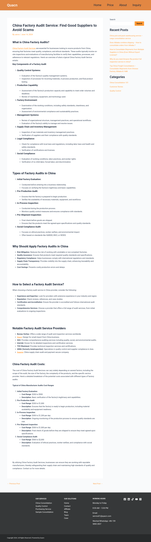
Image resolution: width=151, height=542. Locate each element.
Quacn (12, 5)
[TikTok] (132, 499)
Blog (66, 512)
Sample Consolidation (44, 512)
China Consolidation (44, 503)
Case (66, 518)
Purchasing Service (43, 509)
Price (110, 5)
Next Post (97, 483)
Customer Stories (117, 87)
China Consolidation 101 (120, 82)
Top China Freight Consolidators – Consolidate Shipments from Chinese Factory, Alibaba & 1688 (125, 68)
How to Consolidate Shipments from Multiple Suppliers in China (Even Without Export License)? (126, 52)
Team (66, 515)
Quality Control (116, 91)
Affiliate (67, 509)
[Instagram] (140, 499)
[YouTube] (136, 499)
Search (112, 19)
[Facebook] (125, 499)
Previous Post (14, 483)
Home (97, 5)
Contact (67, 506)
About (123, 5)
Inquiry (137, 5)
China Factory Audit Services (24, 48)
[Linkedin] (128, 499)
